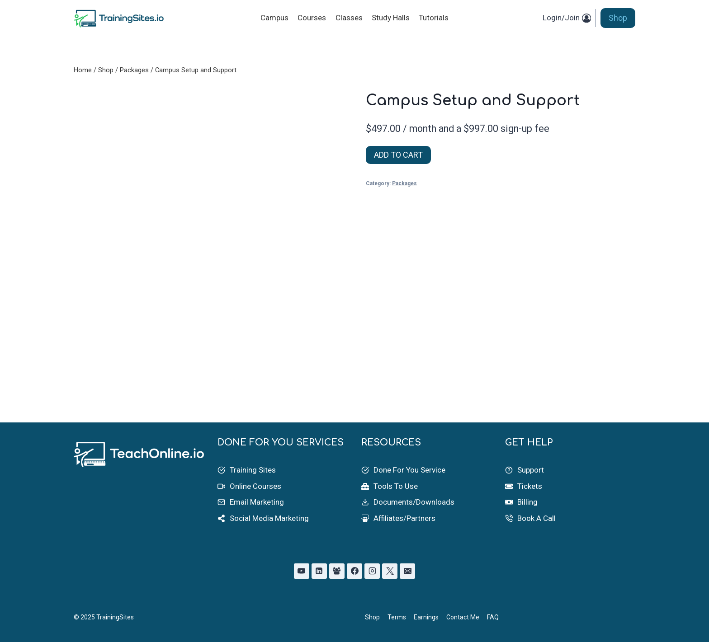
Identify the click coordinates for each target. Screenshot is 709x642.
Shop (618, 18)
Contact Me (462, 617)
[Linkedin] (319, 571)
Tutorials (434, 17)
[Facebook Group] (337, 571)
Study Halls (391, 17)
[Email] (407, 571)
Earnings (426, 617)
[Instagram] (372, 571)
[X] (389, 571)
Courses (312, 17)
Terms (397, 617)
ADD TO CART (398, 154)
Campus (274, 17)
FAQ (493, 617)
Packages (404, 183)
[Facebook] (354, 571)
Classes (349, 17)
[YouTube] (301, 571)
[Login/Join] (567, 18)
